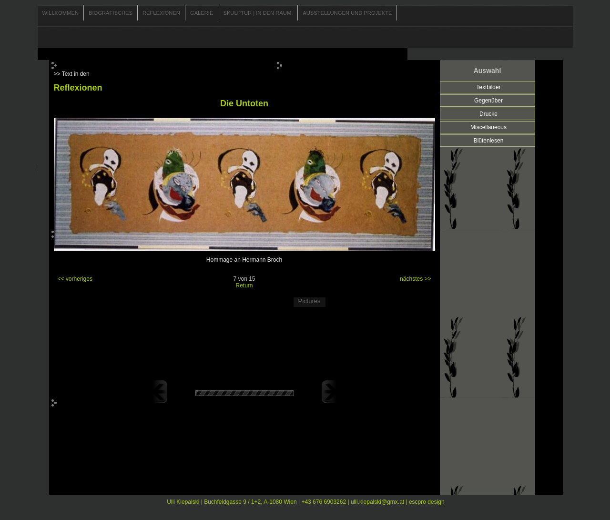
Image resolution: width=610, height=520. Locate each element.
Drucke (488, 114)
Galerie (202, 13)
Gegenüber (488, 100)
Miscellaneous (488, 127)
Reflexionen (161, 13)
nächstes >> (415, 278)
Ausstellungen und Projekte (347, 13)
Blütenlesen (489, 140)
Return (244, 285)
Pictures (309, 301)
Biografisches (110, 13)
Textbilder (488, 87)
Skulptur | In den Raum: (258, 13)
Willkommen (60, 13)
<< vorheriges (75, 278)
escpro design (427, 502)
